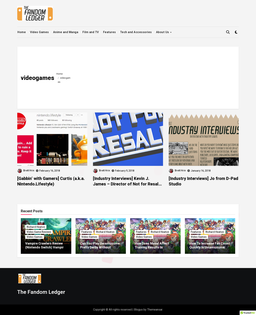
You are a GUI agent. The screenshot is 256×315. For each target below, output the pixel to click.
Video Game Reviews (39, 231)
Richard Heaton (36, 226)
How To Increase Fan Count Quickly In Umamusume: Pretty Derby (209, 247)
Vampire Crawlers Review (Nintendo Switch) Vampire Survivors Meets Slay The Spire (45, 249)
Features (109, 32)
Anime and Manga (65, 32)
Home (21, 32)
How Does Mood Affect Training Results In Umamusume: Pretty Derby (154, 247)
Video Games (39, 32)
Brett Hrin (25, 170)
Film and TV (90, 32)
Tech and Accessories (136, 32)
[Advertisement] (154, 77)
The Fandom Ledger (41, 292)
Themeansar (154, 309)
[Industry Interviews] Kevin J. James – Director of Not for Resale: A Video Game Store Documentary (127, 184)
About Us (163, 32)
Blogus (138, 309)
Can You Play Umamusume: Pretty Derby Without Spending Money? (100, 247)
